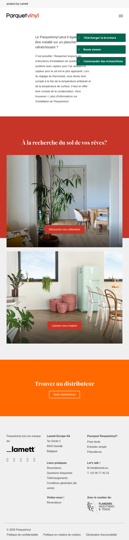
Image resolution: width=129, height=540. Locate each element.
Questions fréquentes (59, 473)
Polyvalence (94, 451)
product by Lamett (17, 3)
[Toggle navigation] (120, 15)
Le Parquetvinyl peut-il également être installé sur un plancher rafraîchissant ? (60, 42)
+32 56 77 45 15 (99, 473)
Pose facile (93, 441)
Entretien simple (96, 446)
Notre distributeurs (65, 394)
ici (48, 96)
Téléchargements (57, 478)
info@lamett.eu (99, 468)
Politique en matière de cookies (62, 534)
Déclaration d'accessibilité (101, 534)
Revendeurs (54, 468)
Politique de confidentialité (22, 534)
